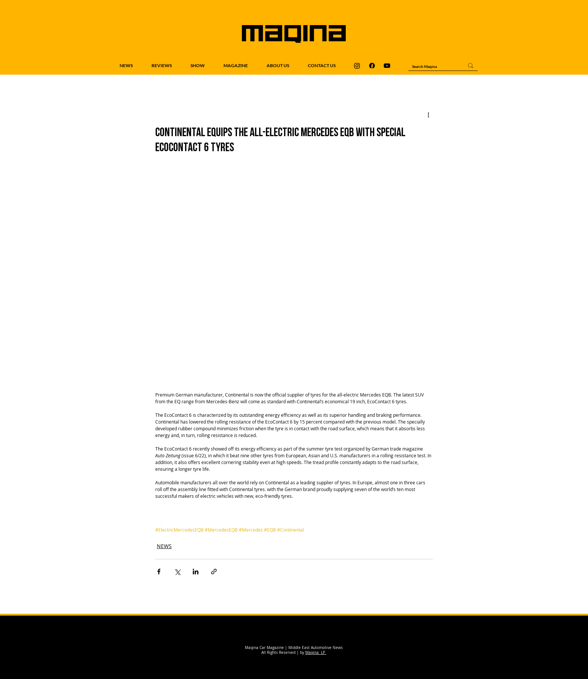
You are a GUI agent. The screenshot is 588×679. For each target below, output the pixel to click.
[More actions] (428, 114)
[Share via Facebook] (158, 571)
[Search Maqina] (432, 66)
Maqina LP (315, 652)
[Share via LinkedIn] (195, 571)
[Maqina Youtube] (387, 65)
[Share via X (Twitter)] (177, 571)
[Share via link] (214, 571)
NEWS (164, 546)
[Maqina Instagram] (357, 65)
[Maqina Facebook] (372, 65)
